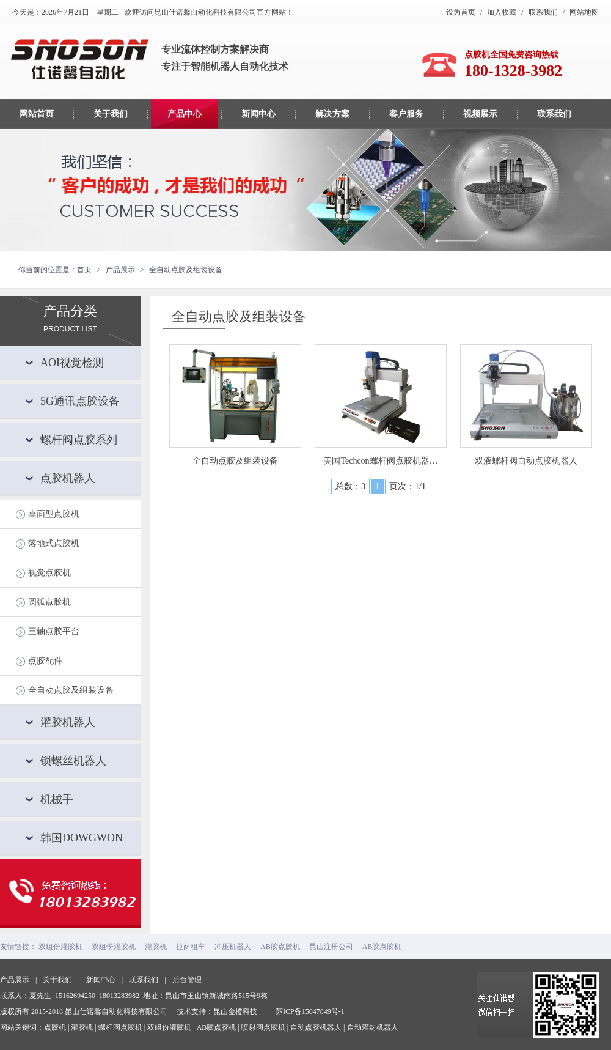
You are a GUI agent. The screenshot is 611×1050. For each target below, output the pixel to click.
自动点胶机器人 (316, 1027)
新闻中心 (258, 114)
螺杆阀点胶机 (120, 1027)
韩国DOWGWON (81, 838)
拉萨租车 (190, 946)
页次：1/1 (407, 486)
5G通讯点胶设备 (80, 401)
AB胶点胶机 (280, 946)
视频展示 (480, 114)
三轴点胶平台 (53, 631)
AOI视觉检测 (72, 363)
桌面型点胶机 (53, 514)
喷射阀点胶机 (263, 1027)
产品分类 (70, 310)
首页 (84, 269)
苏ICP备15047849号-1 (310, 1011)
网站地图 (584, 12)
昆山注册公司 (331, 946)
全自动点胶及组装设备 (71, 690)
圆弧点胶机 (49, 602)
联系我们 (543, 12)
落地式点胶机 (53, 543)
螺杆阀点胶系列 (78, 440)
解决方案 (332, 114)
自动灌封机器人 (372, 1027)
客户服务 (406, 114)
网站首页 (37, 114)
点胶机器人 (67, 478)
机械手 (56, 799)
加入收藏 (501, 12)
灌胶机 (156, 946)
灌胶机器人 (67, 722)
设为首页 (460, 12)
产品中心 (184, 114)
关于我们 (110, 114)
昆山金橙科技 (235, 1011)
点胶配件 (45, 660)
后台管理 (187, 979)
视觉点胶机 (49, 572)
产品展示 (14, 979)
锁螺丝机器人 (73, 761)
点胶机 (55, 1027)
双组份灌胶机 (60, 946)
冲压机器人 (232, 946)
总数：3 (350, 486)
